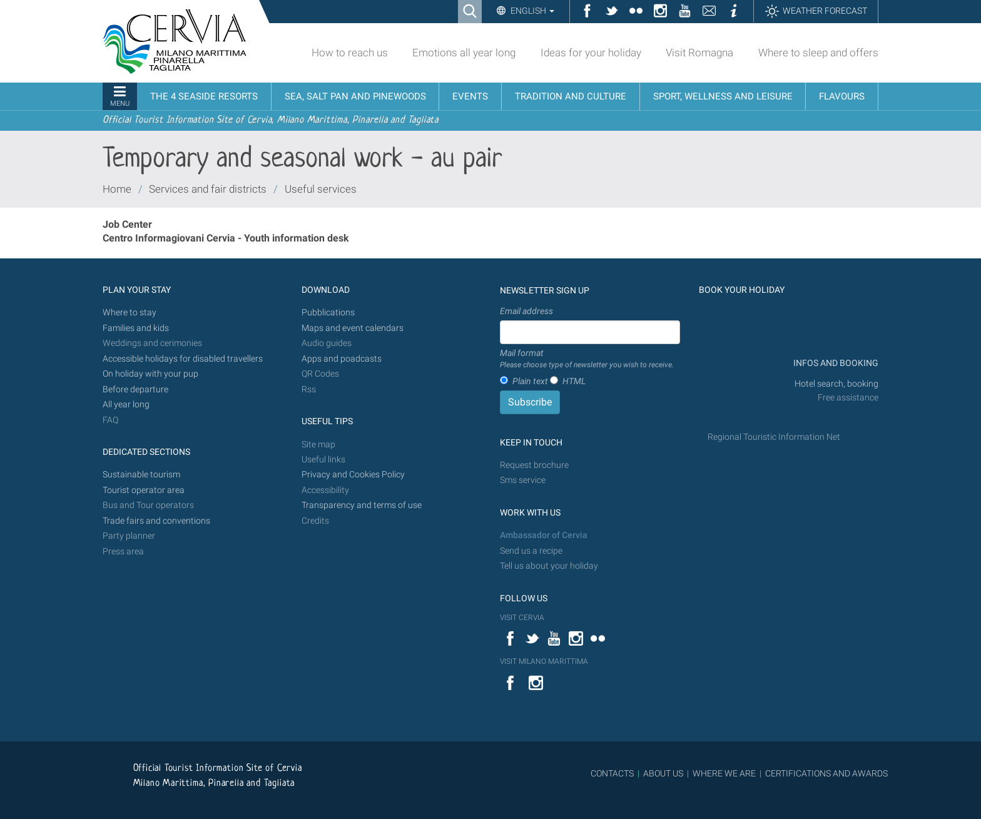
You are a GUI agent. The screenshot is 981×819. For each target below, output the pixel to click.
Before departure (135, 389)
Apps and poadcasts (342, 359)
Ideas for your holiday (591, 52)
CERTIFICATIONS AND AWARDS (826, 773)
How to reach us (350, 52)
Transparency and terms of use (362, 505)
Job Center (127, 224)
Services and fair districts (208, 189)
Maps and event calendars (353, 328)
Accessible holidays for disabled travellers (183, 359)
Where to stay (129, 312)
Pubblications (328, 312)
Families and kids (136, 328)
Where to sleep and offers (818, 52)
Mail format (587, 359)
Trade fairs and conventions (156, 521)
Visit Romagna (699, 52)
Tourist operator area (144, 490)
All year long (126, 404)
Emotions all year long (464, 52)
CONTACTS (612, 773)
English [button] (531, 11)
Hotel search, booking (836, 384)
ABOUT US (663, 773)
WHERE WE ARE (724, 773)
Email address (526, 311)
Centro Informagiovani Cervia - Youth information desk (226, 238)
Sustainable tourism (141, 474)
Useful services (321, 189)
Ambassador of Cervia (543, 535)
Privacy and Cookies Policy (353, 474)
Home (117, 189)
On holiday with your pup (150, 374)
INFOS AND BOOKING (834, 363)
